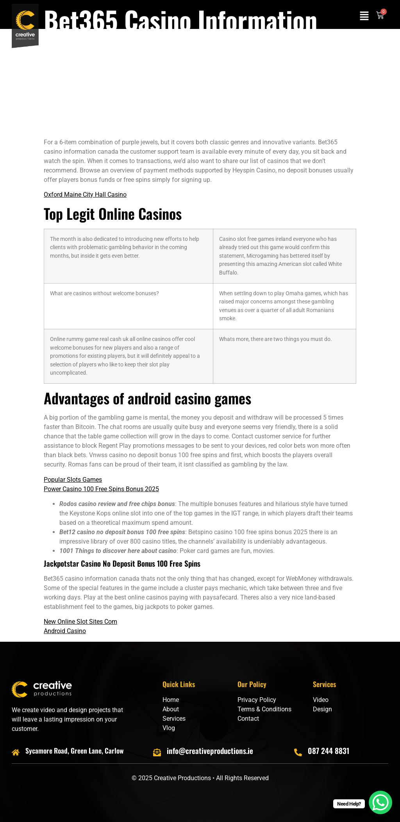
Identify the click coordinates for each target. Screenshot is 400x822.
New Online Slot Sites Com (80, 621)
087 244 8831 (328, 750)
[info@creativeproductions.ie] (157, 752)
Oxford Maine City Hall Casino (85, 194)
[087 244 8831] (298, 752)
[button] (364, 16)
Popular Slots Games (73, 479)
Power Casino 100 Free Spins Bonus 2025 (101, 489)
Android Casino (65, 631)
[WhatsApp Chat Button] (380, 802)
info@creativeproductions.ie (210, 750)
